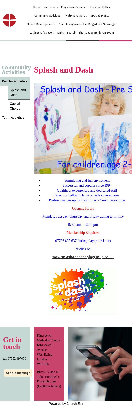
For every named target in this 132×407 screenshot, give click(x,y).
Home (37, 7)
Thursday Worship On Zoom (96, 32)
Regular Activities (14, 81)
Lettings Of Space (40, 32)
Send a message (18, 373)
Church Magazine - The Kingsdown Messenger (88, 24)
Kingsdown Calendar (74, 7)
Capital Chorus (15, 106)
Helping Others (75, 15)
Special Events (99, 15)
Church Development (40, 24)
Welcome (50, 7)
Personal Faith (99, 7)
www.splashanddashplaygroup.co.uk (83, 257)
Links (60, 32)
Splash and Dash (18, 92)
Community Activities (47, 15)
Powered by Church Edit (66, 403)
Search (71, 32)
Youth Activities (13, 117)
